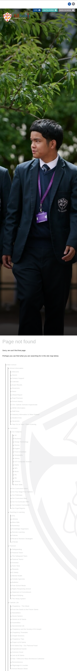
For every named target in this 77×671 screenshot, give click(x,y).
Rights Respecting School (21, 589)
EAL (13, 516)
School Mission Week (20, 669)
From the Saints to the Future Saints (25, 609)
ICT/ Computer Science (22, 462)
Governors (16, 388)
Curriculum (14, 428)
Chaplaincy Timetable (20, 632)
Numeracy (16, 525)
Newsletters (16, 613)
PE (15, 475)
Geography (18, 455)
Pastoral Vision (17, 553)
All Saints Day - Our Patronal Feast (24, 645)
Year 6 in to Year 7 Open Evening (24, 424)
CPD (37, 10)
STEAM (15, 542)
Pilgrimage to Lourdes (20, 665)
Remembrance (17, 662)
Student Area (17, 418)
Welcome (15, 372)
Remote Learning (18, 532)
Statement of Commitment (21, 592)
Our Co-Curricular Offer (20, 502)
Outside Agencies (18, 579)
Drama (16, 445)
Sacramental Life (18, 626)
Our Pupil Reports (18, 508)
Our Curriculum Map (19, 498)
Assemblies (16, 623)
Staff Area (15, 411)
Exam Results (17, 385)
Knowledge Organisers (20, 529)
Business (17, 438)
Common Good (17, 652)
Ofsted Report (17, 395)
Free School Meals (19, 585)
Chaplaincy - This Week (20, 606)
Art (15, 435)
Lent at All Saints (18, 655)
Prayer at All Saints (19, 642)
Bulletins (15, 582)
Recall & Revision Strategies (22, 539)
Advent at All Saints (19, 619)
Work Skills (18, 485)
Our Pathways (17, 495)
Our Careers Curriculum (20, 505)
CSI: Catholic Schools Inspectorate (24, 405)
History (17, 458)
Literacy (15, 519)
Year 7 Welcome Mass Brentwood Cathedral (28, 659)
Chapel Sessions (18, 636)
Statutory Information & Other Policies (25, 414)
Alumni (14, 375)
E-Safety (15, 572)
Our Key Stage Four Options (22, 492)
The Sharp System (19, 599)
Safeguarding (17, 549)
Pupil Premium (17, 398)
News (14, 391)
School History (17, 401)
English (17, 448)
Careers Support (18, 378)
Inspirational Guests (19, 649)
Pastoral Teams (17, 559)
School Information (16, 368)
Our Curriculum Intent (20, 488)
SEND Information (18, 408)
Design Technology (21, 442)
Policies (15, 535)
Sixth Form (49, 10)
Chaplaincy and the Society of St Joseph (26, 629)
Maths (16, 465)
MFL (16, 468)
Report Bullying (17, 595)
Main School (67, 10)
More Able (15, 522)
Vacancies (16, 421)
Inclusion (15, 562)
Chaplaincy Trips (18, 639)
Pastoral (13, 546)
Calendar (15, 382)
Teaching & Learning (17, 512)
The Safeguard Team (19, 556)
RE (15, 478)
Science (17, 481)
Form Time (16, 566)
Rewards (15, 569)
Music (16, 471)
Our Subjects (17, 432)
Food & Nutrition (20, 452)
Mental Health (17, 576)
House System (17, 616)
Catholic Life (14, 602)
